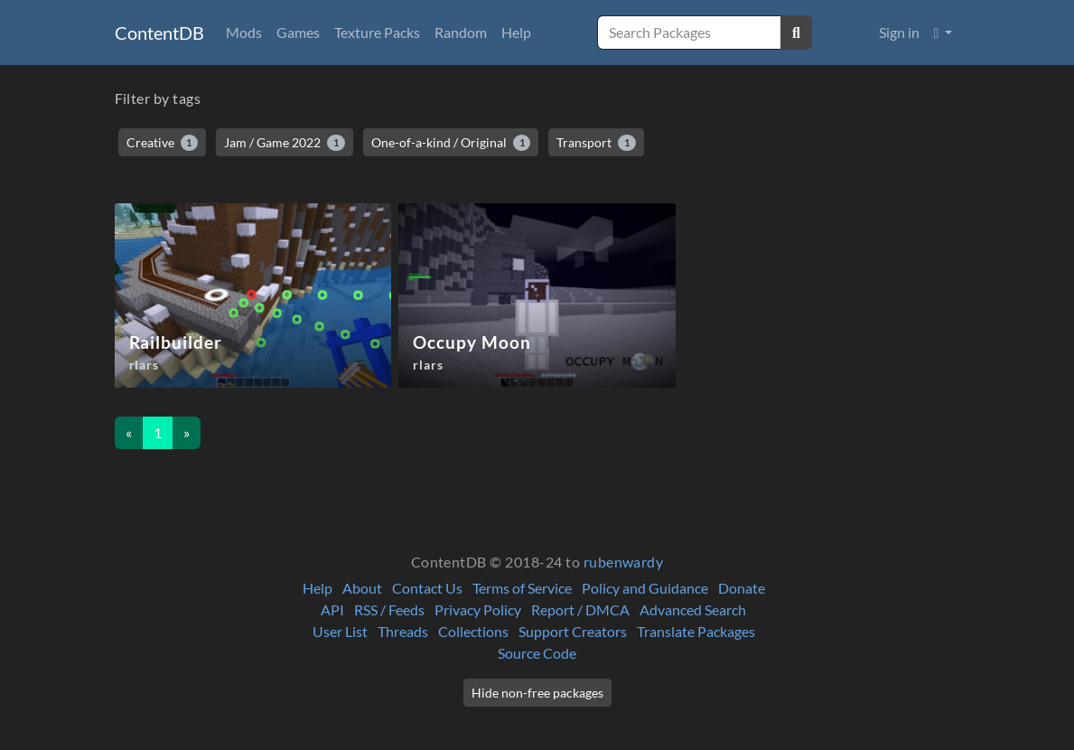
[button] (943, 32)
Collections (473, 631)
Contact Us (427, 587)
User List (340, 631)
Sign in (899, 32)
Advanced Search (693, 609)
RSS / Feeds (389, 609)
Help (516, 32)
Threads (403, 631)
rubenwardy (624, 561)
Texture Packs (377, 32)
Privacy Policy (477, 609)
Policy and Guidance (645, 587)
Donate (741, 587)
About (362, 587)
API (332, 609)
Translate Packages (696, 631)
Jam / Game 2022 (284, 143)
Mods (244, 32)
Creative (162, 143)
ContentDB (159, 32)
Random (460, 32)
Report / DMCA (580, 609)
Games (298, 32)
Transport (596, 143)
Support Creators (572, 631)
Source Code (537, 652)
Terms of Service (522, 587)
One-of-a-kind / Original (451, 143)
